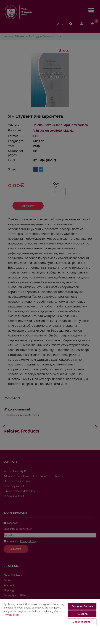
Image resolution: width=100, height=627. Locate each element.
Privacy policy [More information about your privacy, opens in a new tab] (11, 614)
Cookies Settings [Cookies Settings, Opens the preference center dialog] (82, 621)
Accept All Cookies (82, 606)
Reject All (82, 614)
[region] (50, 613)
